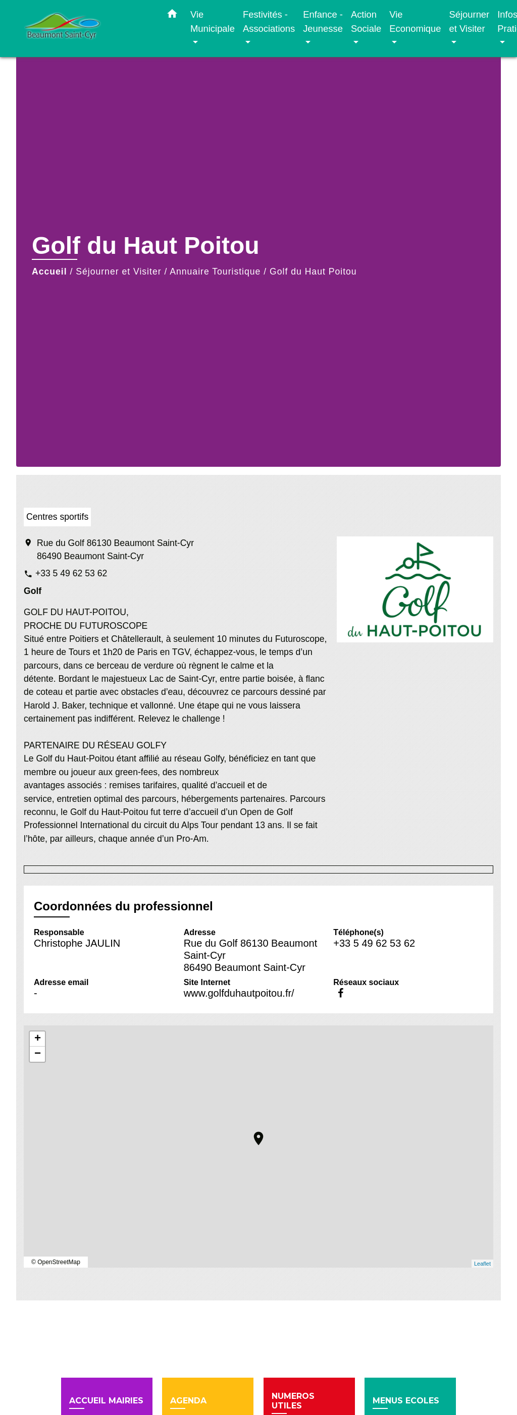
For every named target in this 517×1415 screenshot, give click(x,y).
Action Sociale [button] (366, 21)
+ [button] (37, 1039)
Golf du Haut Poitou (313, 271)
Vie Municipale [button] (212, 21)
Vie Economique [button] (415, 21)
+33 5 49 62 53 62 (71, 573)
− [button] (37, 1054)
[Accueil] (87, 28)
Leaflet (482, 1264)
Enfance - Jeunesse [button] (323, 21)
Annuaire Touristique (215, 271)
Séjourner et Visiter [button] (469, 21)
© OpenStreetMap (55, 1262)
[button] (172, 16)
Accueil (49, 271)
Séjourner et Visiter (118, 271)
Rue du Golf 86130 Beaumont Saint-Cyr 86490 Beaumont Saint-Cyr (115, 549)
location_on (253, 1133)
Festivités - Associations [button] (269, 21)
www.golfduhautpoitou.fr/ (239, 993)
